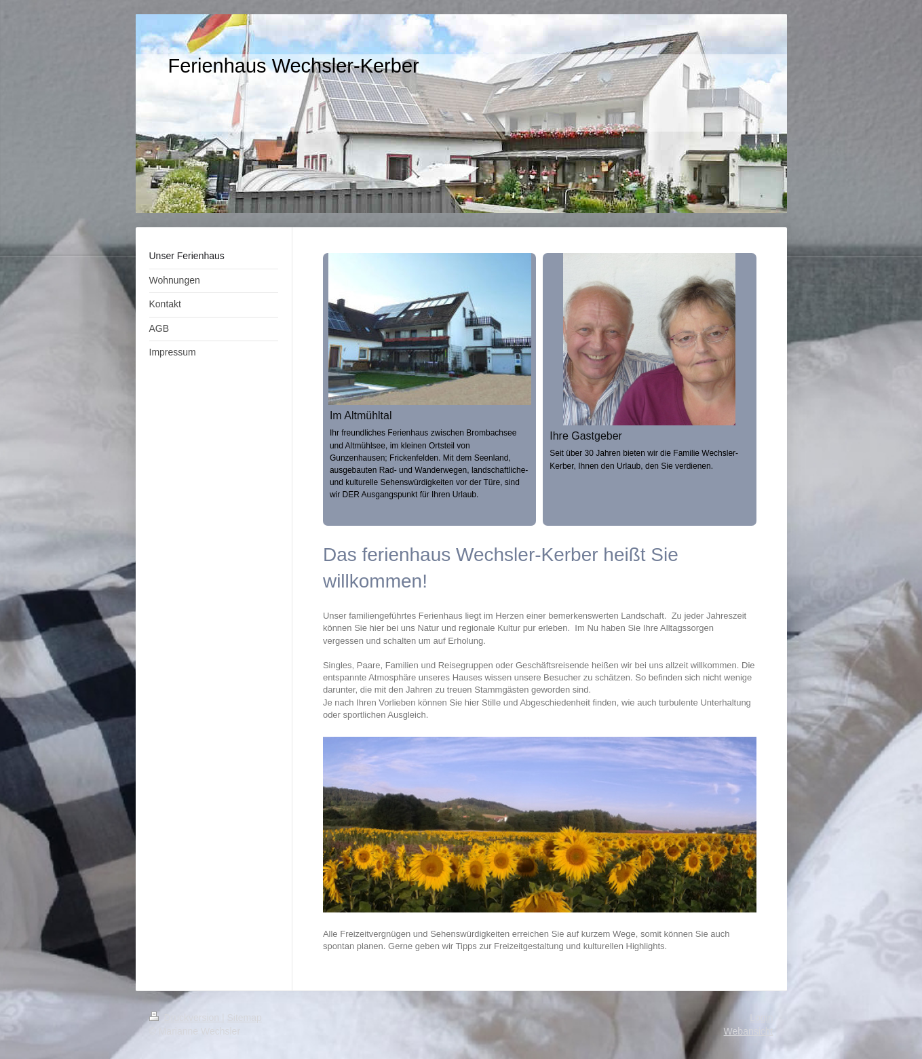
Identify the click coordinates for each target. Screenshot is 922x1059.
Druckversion (185, 1017)
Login (761, 1017)
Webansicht (748, 1031)
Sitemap (244, 1017)
